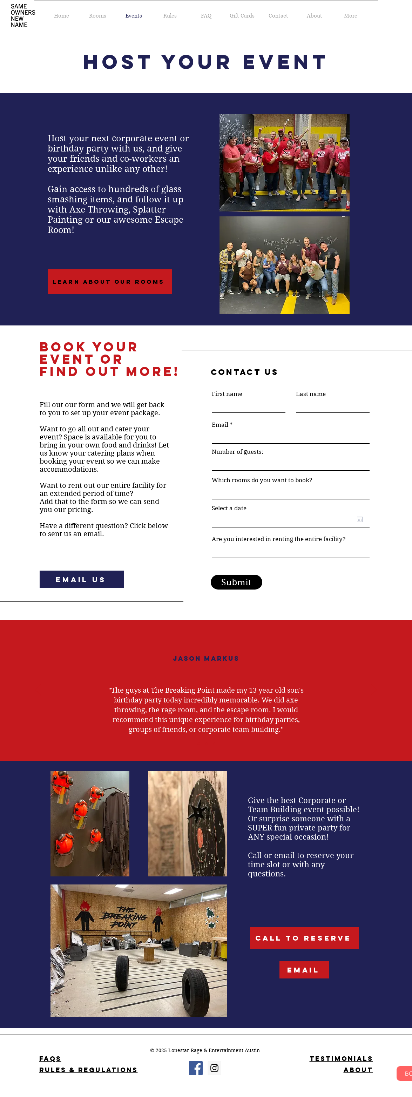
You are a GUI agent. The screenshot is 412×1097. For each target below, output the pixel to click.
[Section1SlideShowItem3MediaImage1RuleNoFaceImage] (214, 743)
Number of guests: (237, 452)
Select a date (229, 508)
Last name (311, 394)
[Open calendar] (360, 519)
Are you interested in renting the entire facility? (279, 539)
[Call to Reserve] (304, 938)
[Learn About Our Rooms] (110, 281)
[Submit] (236, 582)
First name (227, 394)
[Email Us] (82, 579)
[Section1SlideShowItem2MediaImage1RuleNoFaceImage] (206, 743)
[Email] (304, 969)
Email (220, 425)
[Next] (374, 690)
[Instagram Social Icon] (214, 1068)
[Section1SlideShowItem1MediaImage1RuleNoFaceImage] (198, 743)
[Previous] (38, 690)
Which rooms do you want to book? (262, 480)
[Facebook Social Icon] (196, 1068)
